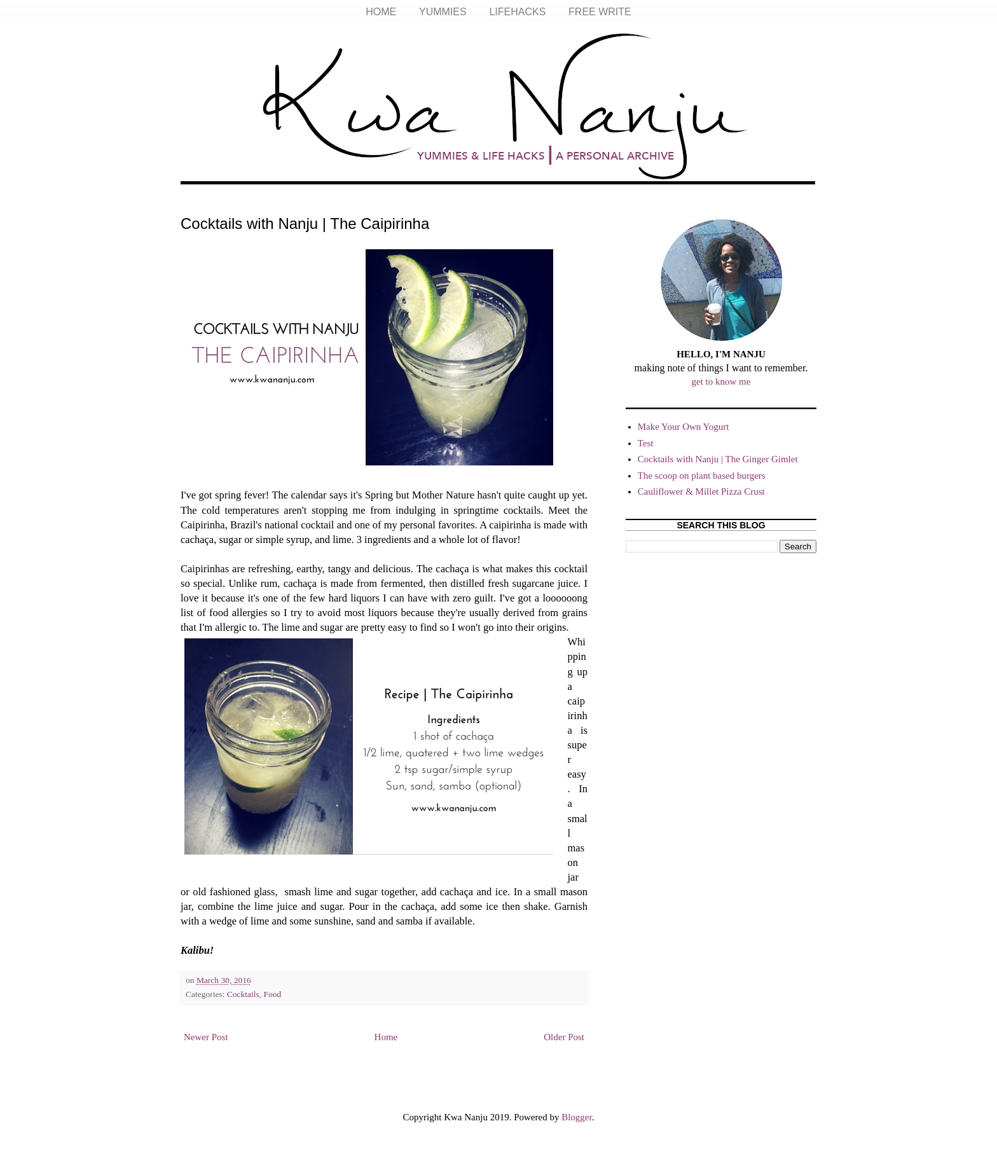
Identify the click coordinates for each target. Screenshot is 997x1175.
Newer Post (206, 1037)
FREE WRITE (599, 11)
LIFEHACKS (517, 11)
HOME (381, 11)
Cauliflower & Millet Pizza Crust (701, 491)
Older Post (564, 1037)
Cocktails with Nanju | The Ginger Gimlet (718, 459)
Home (386, 1037)
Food (273, 994)
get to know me (721, 381)
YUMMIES (443, 11)
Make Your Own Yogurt (683, 427)
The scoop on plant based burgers (702, 476)
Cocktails (243, 994)
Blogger (576, 1117)
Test (646, 443)
